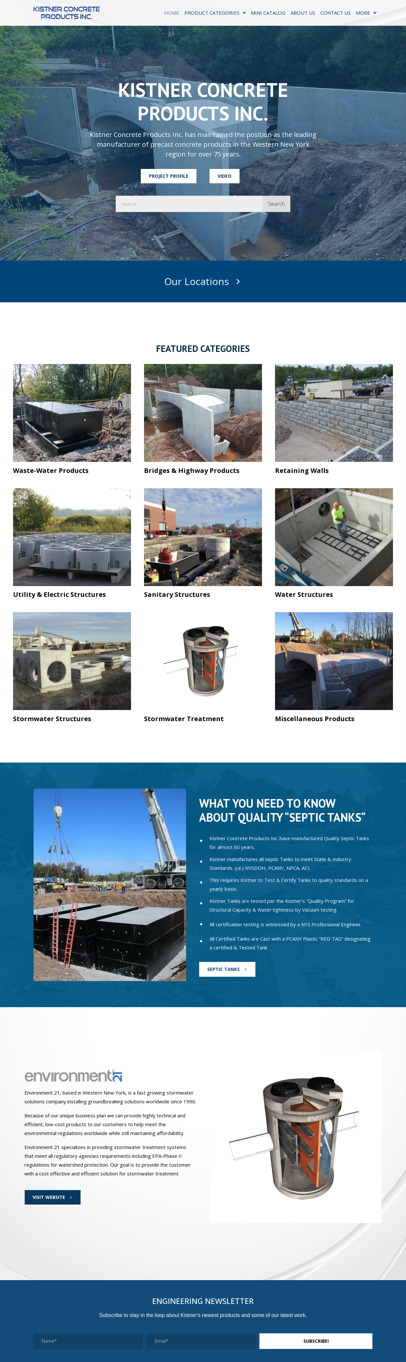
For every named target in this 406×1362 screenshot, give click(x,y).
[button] (168, 176)
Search (276, 204)
